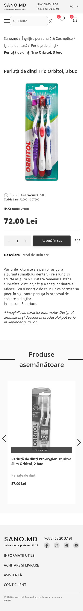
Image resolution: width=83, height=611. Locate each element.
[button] (4, 438)
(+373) (48, 9)
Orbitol (25, 209)
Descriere (12, 255)
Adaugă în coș (52, 241)
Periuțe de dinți (43, 45)
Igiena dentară (15, 45)
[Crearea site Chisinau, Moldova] (7, 601)
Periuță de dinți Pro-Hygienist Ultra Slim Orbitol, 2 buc (41, 461)
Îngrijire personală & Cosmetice (47, 38)
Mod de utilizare (36, 255)
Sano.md (11, 38)
